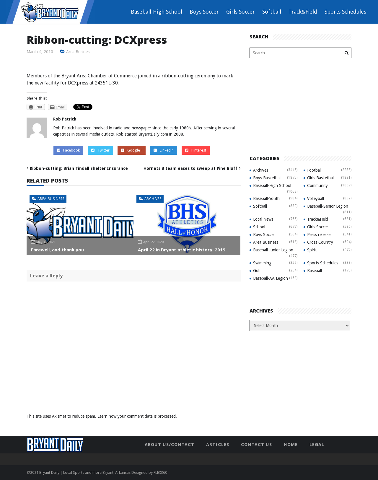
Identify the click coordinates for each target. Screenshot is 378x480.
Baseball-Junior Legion (273, 250)
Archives (152, 198)
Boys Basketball (267, 177)
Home (291, 444)
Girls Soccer (240, 12)
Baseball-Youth (266, 198)
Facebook (68, 150)
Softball (271, 12)
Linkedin (164, 150)
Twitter (100, 150)
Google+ (131, 150)
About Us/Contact (169, 444)
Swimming (262, 263)
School (259, 226)
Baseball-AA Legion (270, 278)
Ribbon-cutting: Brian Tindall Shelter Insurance (79, 168)
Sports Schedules (345, 12)
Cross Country (320, 242)
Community (317, 185)
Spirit (312, 250)
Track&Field (303, 12)
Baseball (314, 270)
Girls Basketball (321, 177)
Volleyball (315, 198)
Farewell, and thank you (57, 250)
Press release (318, 234)
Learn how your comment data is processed (136, 416)
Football (314, 170)
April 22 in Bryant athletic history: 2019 (181, 250)
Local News (263, 219)
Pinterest (195, 150)
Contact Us (256, 444)
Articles (217, 444)
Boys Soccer (204, 12)
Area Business (78, 51)
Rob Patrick (64, 119)
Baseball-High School (156, 12)
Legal (316, 444)
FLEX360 (160, 472)
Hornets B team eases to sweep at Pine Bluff (190, 168)
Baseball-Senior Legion (327, 206)
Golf (257, 270)
